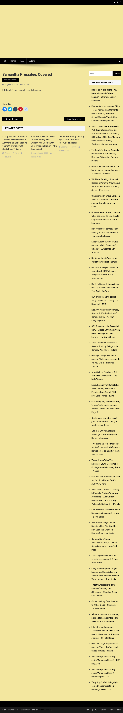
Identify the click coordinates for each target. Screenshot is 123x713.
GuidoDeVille (7, 157)
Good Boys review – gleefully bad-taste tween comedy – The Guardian (76, 119)
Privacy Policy (115, 710)
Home (13, 61)
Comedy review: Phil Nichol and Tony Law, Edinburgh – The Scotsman (14, 119)
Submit (32, 61)
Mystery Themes (44, 710)
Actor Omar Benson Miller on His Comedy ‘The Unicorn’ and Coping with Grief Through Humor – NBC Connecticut (44, 142)
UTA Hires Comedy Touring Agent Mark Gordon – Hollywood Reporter (71, 139)
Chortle (25, 84)
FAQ (22, 61)
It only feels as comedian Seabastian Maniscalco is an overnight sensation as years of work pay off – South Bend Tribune (14, 142)
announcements (11, 80)
